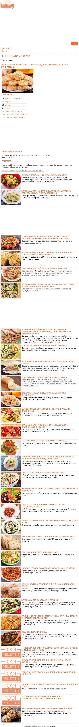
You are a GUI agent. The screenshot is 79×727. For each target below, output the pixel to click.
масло (8, 105)
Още (3, 724)
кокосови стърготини (16, 114)
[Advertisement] (39, 25)
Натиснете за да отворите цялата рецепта (23, 171)
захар (8, 108)
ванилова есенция (14, 111)
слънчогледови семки (16, 118)
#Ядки (4, 51)
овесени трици (13, 99)
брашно (9, 102)
